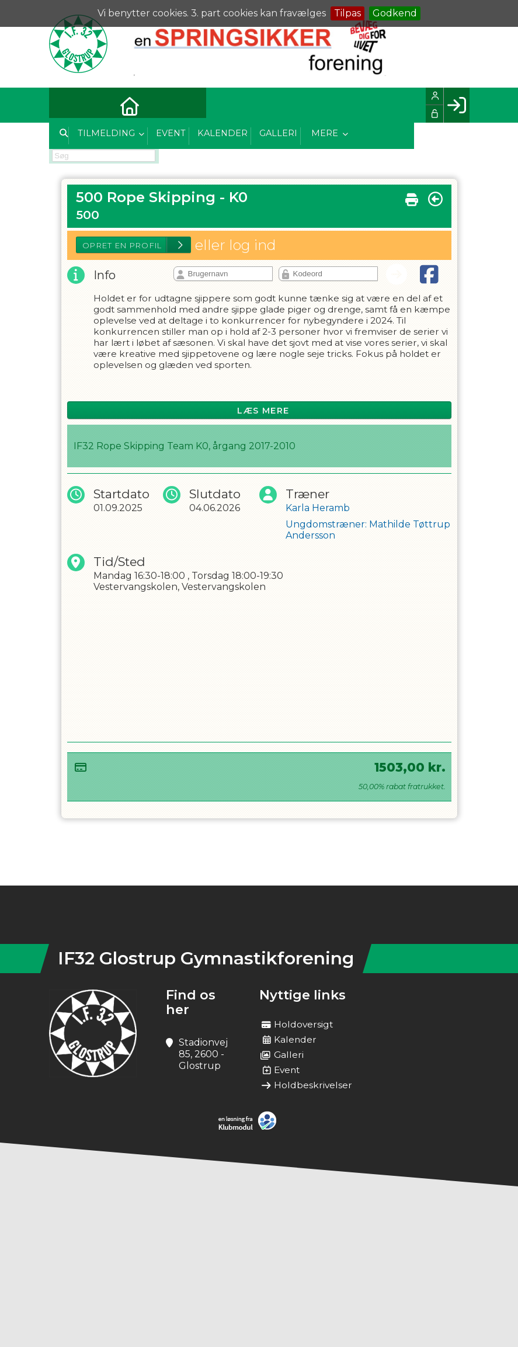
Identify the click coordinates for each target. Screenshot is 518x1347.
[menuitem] (66, 105)
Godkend (395, 13)
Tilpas (347, 13)
